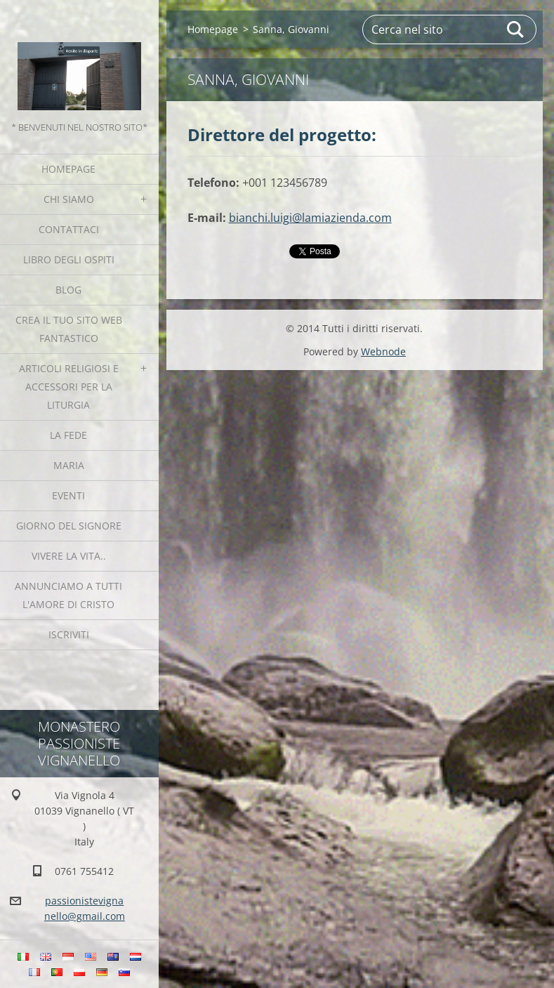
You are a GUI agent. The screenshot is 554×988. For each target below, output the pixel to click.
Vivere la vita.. (69, 555)
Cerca (516, 29)
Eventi (68, 495)
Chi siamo (69, 199)
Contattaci (69, 229)
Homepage (68, 169)
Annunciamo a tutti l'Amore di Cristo (68, 595)
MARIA (68, 465)
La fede (68, 435)
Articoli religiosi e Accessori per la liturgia (69, 386)
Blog (68, 289)
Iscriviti (68, 634)
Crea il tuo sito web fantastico (68, 329)
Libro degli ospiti (68, 259)
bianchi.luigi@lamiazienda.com (310, 217)
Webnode (383, 351)
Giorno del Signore (68, 525)
